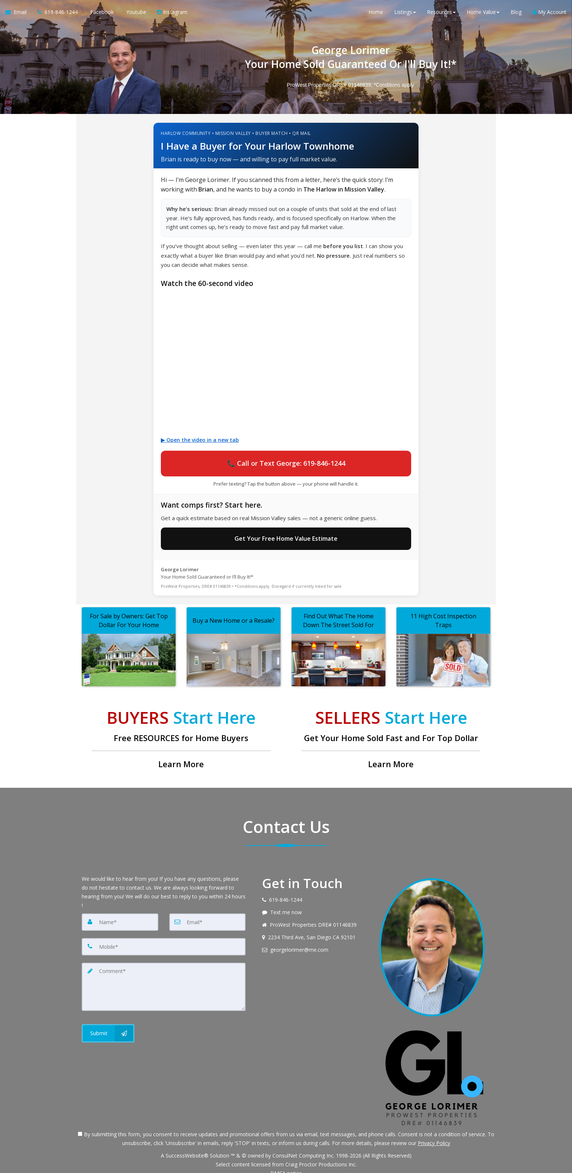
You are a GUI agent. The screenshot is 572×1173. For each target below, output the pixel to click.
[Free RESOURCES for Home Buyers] (181, 731)
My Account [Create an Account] (549, 14)
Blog (516, 14)
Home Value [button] (483, 14)
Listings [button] (405, 14)
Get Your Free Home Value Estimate (286, 532)
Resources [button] (441, 14)
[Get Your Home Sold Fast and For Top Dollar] (391, 731)
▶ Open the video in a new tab (200, 439)
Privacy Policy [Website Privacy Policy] (434, 1134)
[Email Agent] (19, 15)
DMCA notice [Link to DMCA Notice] (286, 1164)
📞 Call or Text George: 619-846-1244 (286, 461)
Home (375, 14)
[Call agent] (57, 15)
